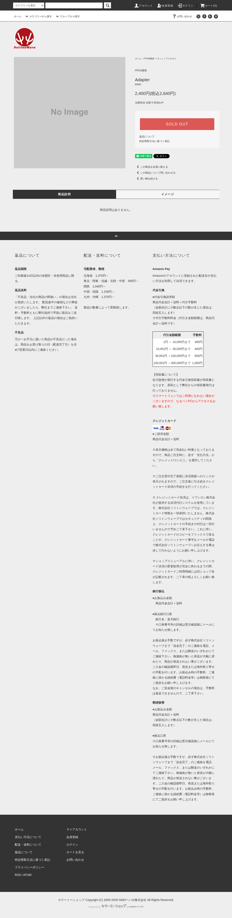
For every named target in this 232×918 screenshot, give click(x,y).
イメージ (167, 194)
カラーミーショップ (71, 900)
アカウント (143, 5)
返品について (146, 136)
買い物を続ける (146, 178)
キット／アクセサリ (166, 58)
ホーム (17, 16)
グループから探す (67, 16)
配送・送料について (28, 844)
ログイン (185, 5)
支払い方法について (28, 837)
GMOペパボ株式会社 (132, 900)
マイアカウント (76, 829)
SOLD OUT (177, 124)
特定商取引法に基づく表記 (154, 141)
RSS (18, 875)
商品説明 (64, 194)
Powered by (115, 907)
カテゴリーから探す (38, 16)
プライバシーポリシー (29, 867)
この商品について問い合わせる (155, 172)
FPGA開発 (149, 58)
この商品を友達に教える (151, 166)
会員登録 (165, 5)
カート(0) (208, 5)
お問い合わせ (182, 16)
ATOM (27, 875)
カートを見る (75, 852)
